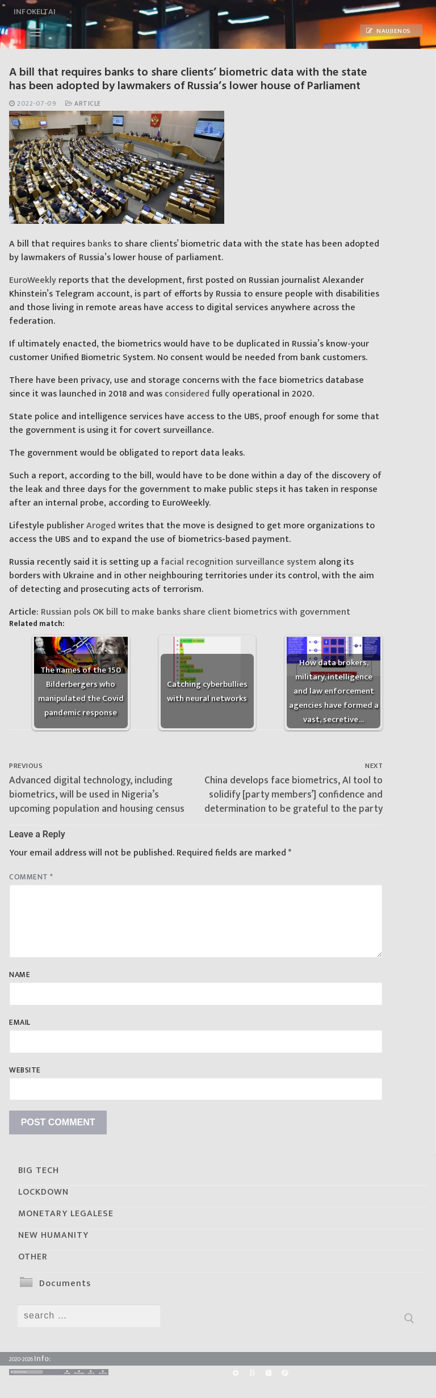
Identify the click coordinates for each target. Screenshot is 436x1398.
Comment (31, 877)
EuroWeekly (32, 280)
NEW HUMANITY (53, 1235)
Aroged (101, 525)
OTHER (33, 1257)
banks (99, 244)
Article (83, 103)
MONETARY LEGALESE (66, 1213)
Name (19, 975)
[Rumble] (235, 1372)
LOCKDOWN (43, 1192)
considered (187, 394)
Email (20, 1022)
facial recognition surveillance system (238, 562)
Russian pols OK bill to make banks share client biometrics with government (195, 612)
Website (25, 1070)
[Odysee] (285, 1372)
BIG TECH (38, 1170)
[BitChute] (251, 1372)
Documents (65, 1283)
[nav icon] (35, 32)
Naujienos (388, 31)
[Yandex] (268, 1372)
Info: (42, 1358)
